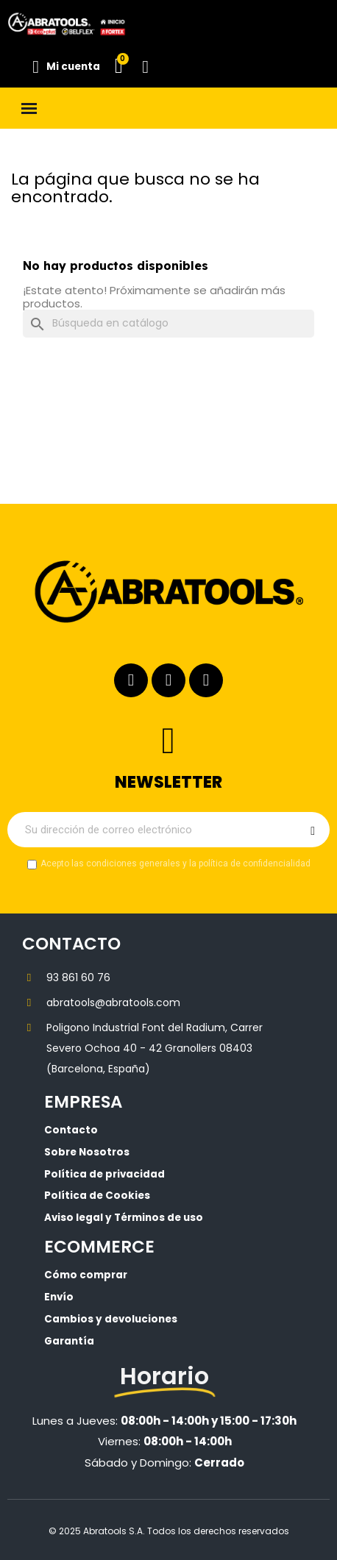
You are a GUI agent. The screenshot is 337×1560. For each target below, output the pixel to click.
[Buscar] (168, 324)
